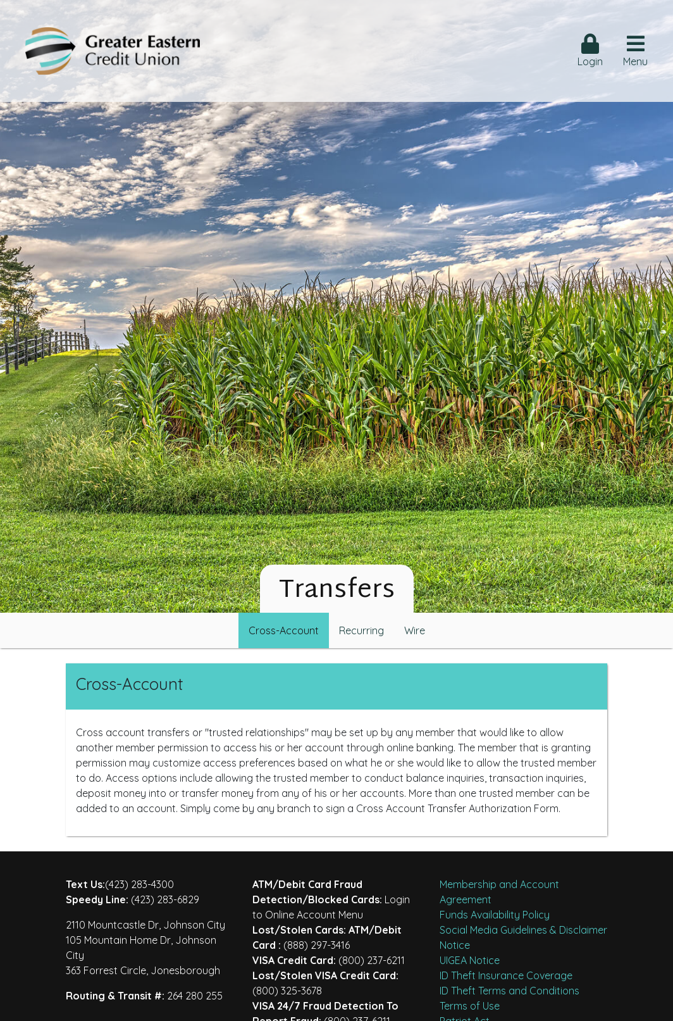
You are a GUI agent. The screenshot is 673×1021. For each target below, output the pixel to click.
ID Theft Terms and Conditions (509, 990)
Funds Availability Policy (495, 914)
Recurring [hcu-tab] (361, 630)
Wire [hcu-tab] (414, 630)
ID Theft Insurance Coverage (506, 975)
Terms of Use (470, 1005)
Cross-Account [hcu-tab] (284, 630)
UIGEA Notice (470, 960)
